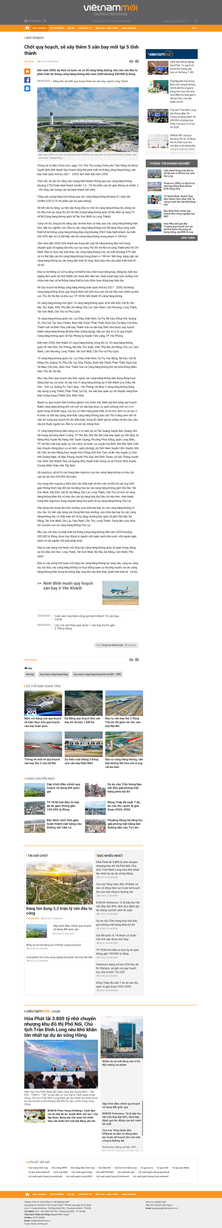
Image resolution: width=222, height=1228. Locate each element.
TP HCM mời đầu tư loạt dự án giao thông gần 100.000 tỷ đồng (63, 805)
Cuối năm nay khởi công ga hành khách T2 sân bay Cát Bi (87, 617)
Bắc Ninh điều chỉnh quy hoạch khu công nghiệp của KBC (179, 214)
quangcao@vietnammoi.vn (165, 1208)
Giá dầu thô (104, 1167)
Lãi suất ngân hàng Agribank (153, 1172)
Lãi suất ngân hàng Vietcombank (150, 1176)
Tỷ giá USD (162, 1167)
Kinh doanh (129, 28)
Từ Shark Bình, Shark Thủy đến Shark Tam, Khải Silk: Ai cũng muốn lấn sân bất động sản (179, 200)
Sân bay (30, 674)
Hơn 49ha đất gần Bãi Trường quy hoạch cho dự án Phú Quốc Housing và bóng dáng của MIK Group (178, 227)
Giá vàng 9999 (59, 1167)
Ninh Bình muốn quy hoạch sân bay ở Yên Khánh (68, 586)
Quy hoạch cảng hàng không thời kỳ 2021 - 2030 (97, 674)
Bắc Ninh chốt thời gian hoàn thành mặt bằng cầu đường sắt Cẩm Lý (64, 823)
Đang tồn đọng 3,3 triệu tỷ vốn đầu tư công (59, 911)
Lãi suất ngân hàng (82, 1172)
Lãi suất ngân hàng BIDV (79, 1176)
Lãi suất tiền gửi (126, 1172)
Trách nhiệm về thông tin (36, 1224)
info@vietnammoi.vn (40, 1221)
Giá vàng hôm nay (38, 1167)
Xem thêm (188, 238)
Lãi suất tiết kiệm (105, 1172)
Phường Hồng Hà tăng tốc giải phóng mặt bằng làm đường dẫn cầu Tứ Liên (125, 823)
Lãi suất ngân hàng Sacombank (45, 1176)
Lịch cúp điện (60, 1172)
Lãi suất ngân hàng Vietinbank (112, 1176)
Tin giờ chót (38, 856)
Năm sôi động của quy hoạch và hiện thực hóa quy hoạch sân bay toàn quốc (42, 722)
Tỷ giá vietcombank (39, 1172)
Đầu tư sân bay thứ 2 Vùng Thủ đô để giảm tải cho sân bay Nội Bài (122, 722)
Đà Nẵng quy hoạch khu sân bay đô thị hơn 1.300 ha (82, 720)
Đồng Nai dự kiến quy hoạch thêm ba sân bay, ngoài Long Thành (90, 81)
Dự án (71, 28)
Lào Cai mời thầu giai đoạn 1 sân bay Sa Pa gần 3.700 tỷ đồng (85, 627)
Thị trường (57, 28)
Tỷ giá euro (147, 1167)
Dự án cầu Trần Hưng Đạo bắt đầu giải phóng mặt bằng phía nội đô (125, 787)
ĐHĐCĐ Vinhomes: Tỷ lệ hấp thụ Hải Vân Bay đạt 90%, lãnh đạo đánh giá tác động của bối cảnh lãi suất (118, 906)
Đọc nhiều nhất (110, 856)
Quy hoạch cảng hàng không (54, 674)
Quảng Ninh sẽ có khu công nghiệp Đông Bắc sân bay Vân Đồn (59, 957)
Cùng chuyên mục (40, 778)
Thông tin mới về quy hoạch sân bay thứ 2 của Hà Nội (42, 761)
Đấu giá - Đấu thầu (107, 28)
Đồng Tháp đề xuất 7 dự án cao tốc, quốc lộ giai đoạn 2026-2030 (124, 805)
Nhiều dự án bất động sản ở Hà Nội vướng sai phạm (53, 945)
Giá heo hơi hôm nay (125, 1167)
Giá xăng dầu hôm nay (83, 1167)
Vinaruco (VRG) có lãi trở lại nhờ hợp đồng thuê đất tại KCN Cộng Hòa (179, 186)
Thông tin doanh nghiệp (169, 163)
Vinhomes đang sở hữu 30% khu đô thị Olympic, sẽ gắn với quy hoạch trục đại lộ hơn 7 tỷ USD (117, 968)
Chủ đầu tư (85, 28)
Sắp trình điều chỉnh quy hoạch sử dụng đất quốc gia (63, 787)
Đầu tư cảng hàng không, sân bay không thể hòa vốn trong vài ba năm (124, 763)
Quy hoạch (39, 28)
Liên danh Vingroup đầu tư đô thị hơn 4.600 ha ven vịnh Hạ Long (179, 173)
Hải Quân (29, 61)
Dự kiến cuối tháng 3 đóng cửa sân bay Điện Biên (81, 761)
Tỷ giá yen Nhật (180, 1167)
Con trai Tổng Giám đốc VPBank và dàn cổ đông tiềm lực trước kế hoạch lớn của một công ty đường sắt (118, 888)
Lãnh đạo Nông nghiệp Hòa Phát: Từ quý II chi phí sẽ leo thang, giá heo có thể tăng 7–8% (182, 67)
